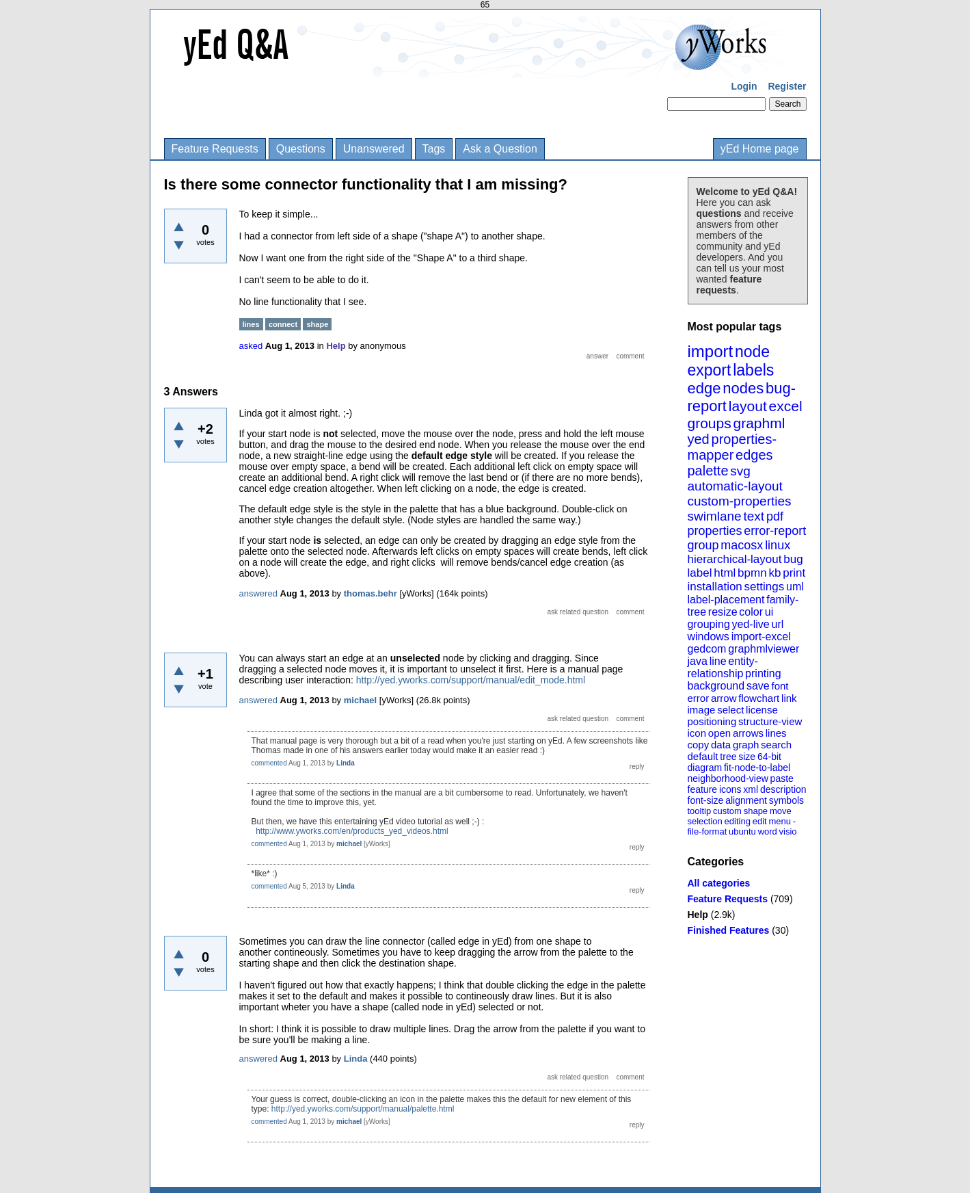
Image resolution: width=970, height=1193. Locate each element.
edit (760, 821)
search (776, 744)
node (752, 351)
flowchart (758, 698)
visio (788, 831)
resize (723, 612)
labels (753, 370)
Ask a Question (500, 149)
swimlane (715, 516)
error (699, 698)
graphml (759, 423)
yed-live (751, 624)
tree (728, 756)
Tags (434, 149)
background (716, 686)
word (767, 831)
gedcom (707, 649)
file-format (707, 831)
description (783, 789)
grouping (709, 624)
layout (748, 406)
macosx (741, 545)
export (709, 370)
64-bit (769, 756)
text (753, 516)
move (781, 811)
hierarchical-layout (735, 559)
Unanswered (374, 149)
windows (708, 636)
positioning (712, 721)
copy (699, 744)
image (702, 710)
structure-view (770, 721)
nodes (743, 388)
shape (756, 811)
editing (738, 821)
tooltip (700, 811)
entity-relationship (723, 667)
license (762, 710)
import (710, 351)
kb (774, 572)
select (730, 710)
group (703, 545)
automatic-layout (735, 486)
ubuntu (742, 831)
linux (777, 545)
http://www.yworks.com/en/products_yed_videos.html (352, 831)
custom (727, 811)
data (721, 744)
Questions (300, 149)
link (789, 698)
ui (769, 612)
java (698, 661)
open (719, 733)
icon (697, 733)
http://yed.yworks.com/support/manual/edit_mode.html (470, 679)
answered (258, 593)
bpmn (752, 572)
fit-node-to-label (757, 767)
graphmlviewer (763, 649)
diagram (705, 767)
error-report (775, 531)
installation (715, 586)
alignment (746, 800)
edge (704, 388)
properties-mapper (732, 447)
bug (793, 559)
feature (703, 789)
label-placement (726, 599)
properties (715, 531)
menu (779, 821)
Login (744, 86)
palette (708, 470)
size (746, 756)
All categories (719, 883)
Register (787, 86)
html (725, 572)
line (718, 661)
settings (764, 586)
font (779, 686)
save (758, 686)
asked (251, 346)
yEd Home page (759, 149)
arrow (724, 698)
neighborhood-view (728, 778)
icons (730, 789)
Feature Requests (215, 149)
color (751, 612)
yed (699, 439)
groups (709, 423)
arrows (748, 733)
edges (754, 454)
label (700, 572)
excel (786, 406)
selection (705, 821)
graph (746, 744)
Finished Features (729, 930)
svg (740, 471)
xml (750, 789)
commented (269, 763)
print (794, 572)
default (703, 756)
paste (782, 778)
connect (283, 324)
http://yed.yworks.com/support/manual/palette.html (362, 1109)
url (777, 624)
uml (795, 586)
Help (698, 914)
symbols (786, 800)
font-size (706, 800)
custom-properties (740, 501)
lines (776, 733)
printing (763, 673)
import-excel (761, 636)
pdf (774, 516)
